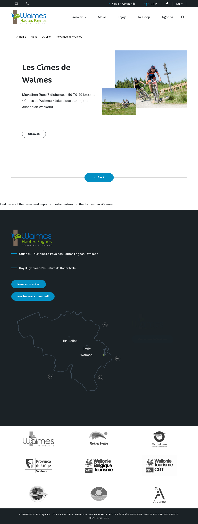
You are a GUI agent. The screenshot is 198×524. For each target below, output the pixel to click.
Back (99, 177)
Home (22, 36)
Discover (76, 17)
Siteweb (34, 134)
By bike (46, 36)
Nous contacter (28, 285)
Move (102, 17)
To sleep (143, 17)
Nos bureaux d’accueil (33, 297)
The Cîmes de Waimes (68, 36)
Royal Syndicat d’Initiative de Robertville (47, 269)
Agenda (167, 17)
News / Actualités (124, 3)
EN (178, 3)
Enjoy (122, 17)
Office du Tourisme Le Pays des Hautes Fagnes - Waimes (58, 254)
